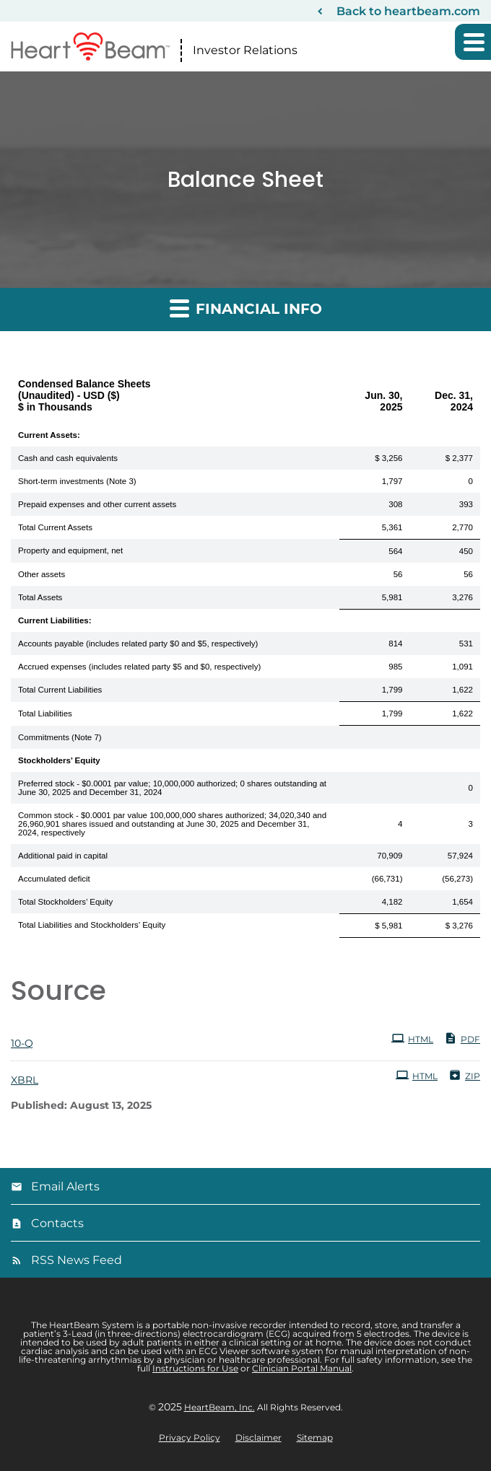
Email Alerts (65, 1186)
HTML (412, 1038)
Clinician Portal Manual (302, 1368)
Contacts (57, 1223)
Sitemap (315, 1437)
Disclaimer (258, 1437)
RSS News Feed (76, 1260)
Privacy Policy (189, 1437)
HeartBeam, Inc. (219, 1407)
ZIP (464, 1074)
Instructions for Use (195, 1368)
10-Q (22, 1043)
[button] (473, 42)
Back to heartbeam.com (408, 11)
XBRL (24, 1079)
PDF (462, 1038)
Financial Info (246, 307)
